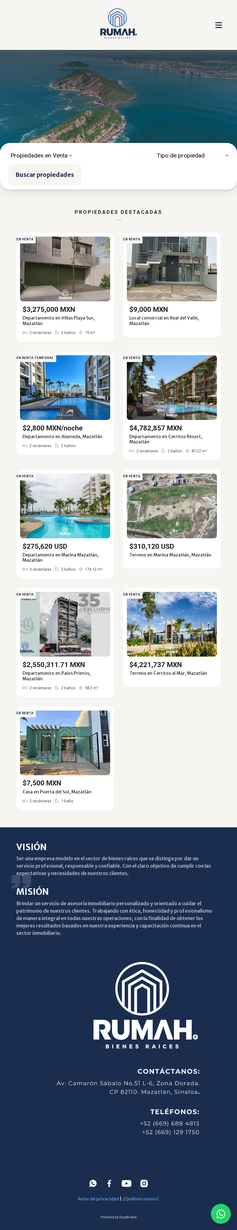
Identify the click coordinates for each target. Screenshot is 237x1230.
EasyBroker (128, 1217)
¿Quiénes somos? (141, 1199)
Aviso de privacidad (98, 1199)
